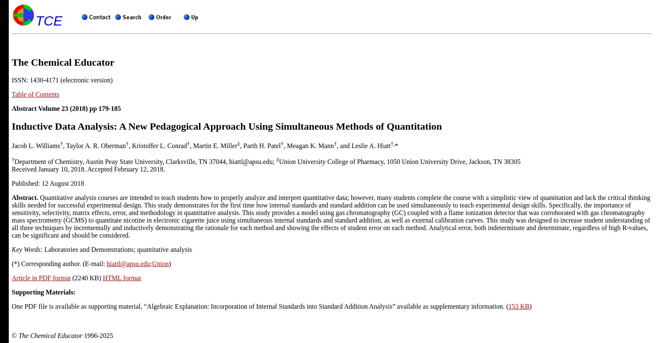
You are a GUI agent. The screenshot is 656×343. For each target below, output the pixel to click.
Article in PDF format (41, 278)
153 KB (518, 306)
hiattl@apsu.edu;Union (138, 263)
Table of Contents (35, 94)
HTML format (122, 278)
